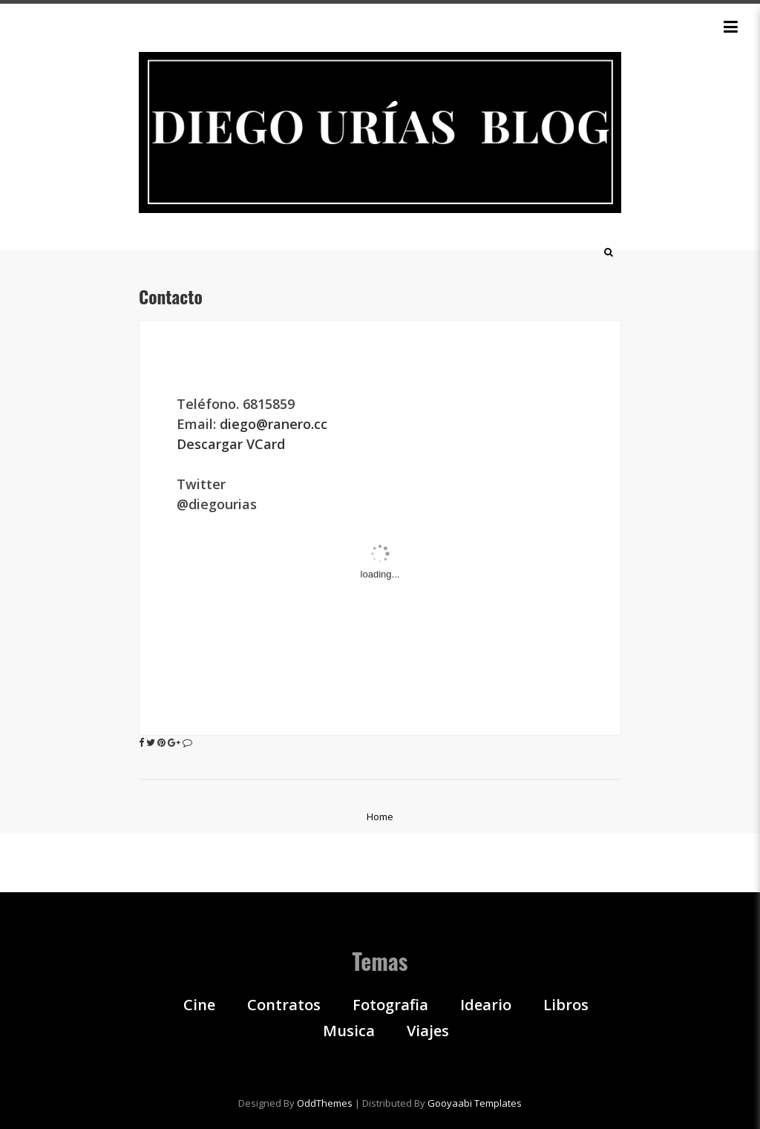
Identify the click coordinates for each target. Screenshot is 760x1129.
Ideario (485, 1005)
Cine (199, 1005)
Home (380, 816)
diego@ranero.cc (275, 424)
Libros (566, 1005)
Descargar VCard (231, 444)
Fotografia (390, 1005)
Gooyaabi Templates (475, 1103)
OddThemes (325, 1103)
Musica (349, 1031)
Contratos (284, 1005)
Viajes (428, 1031)
